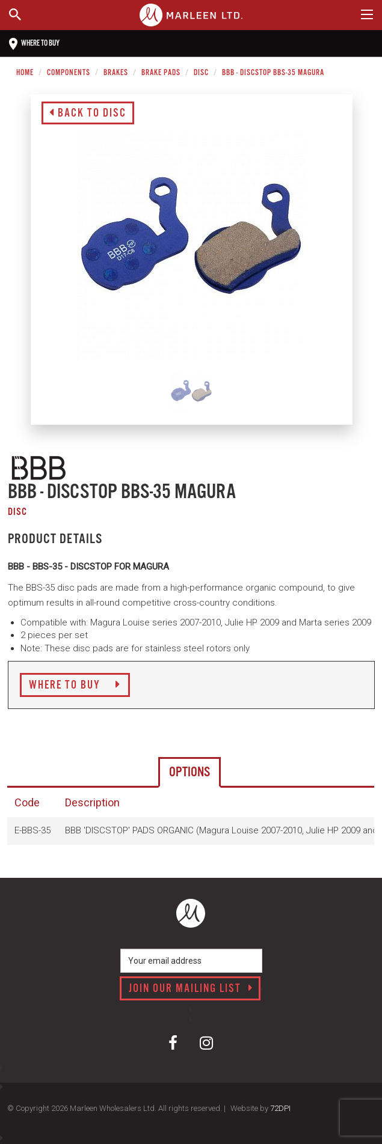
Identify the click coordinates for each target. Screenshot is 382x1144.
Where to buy (34, 44)
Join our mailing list (191, 989)
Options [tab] (189, 772)
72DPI (280, 1108)
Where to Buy (75, 685)
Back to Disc (87, 113)
